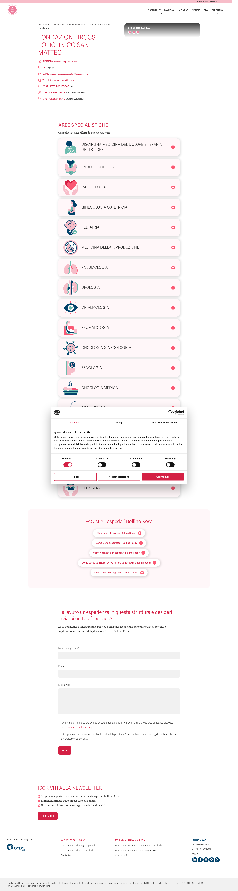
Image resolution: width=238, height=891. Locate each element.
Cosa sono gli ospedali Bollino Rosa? (119, 533)
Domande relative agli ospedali (78, 845)
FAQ (211, 10)
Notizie (202, 10)
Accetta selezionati (119, 477)
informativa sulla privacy (78, 727)
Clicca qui (48, 816)
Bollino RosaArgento (201, 849)
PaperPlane (44, 886)
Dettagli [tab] (119, 422)
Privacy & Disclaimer (16, 886)
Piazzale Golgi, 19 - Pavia (65, 61)
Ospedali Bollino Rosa (167, 10)
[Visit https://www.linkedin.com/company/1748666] (194, 859)
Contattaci (66, 855)
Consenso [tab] (73, 422)
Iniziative (189, 10)
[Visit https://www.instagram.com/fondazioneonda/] (205, 859)
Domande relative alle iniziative (78, 850)
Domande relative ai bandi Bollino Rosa (136, 850)
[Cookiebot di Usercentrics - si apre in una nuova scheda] (170, 412)
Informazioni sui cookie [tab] (164, 422)
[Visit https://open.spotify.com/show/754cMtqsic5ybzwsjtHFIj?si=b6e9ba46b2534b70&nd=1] (211, 859)
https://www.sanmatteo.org (61, 80)
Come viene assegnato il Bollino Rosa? (119, 543)
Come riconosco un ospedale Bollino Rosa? (119, 553)
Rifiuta (75, 477)
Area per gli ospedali (215, 1)
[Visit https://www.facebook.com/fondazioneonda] (200, 859)
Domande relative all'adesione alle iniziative (139, 845)
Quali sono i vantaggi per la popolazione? (119, 572)
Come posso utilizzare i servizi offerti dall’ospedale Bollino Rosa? (119, 563)
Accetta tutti (162, 477)
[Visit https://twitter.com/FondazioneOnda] (217, 859)
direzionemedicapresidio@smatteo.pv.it (69, 73)
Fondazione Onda (200, 844)
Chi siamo (223, 10)
